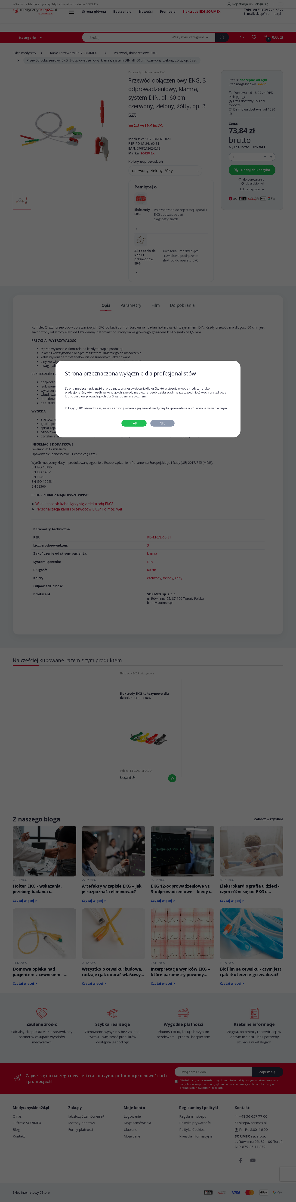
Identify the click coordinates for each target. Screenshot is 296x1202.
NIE (162, 423)
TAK (134, 423)
